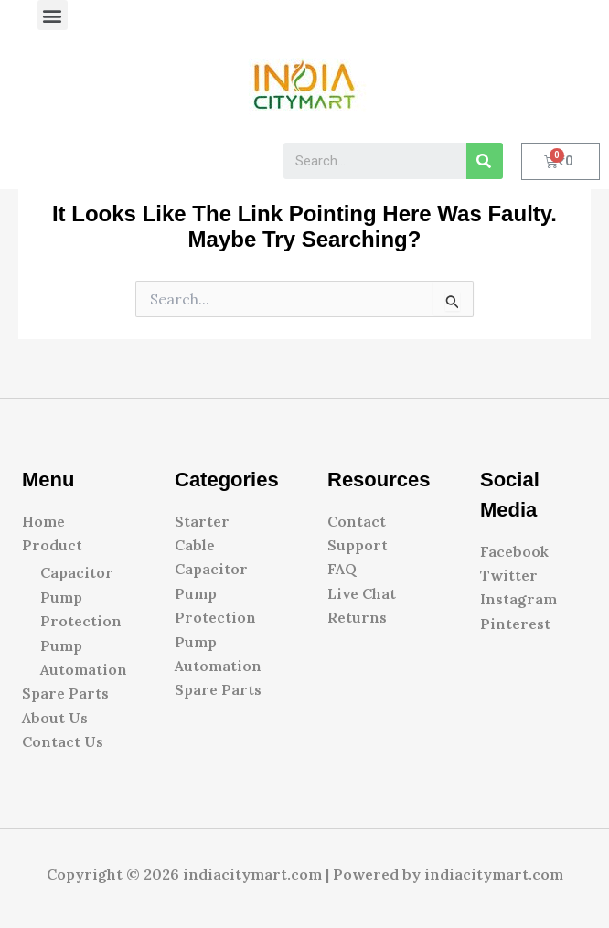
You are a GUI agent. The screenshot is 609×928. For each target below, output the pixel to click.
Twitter (509, 575)
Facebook (514, 551)
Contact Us (62, 741)
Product (52, 545)
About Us (55, 718)
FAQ (342, 569)
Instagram (518, 599)
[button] (52, 15)
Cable (195, 545)
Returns (357, 617)
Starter (202, 521)
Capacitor (76, 572)
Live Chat (361, 593)
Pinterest (515, 623)
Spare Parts (65, 693)
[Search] (484, 161)
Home (43, 521)
